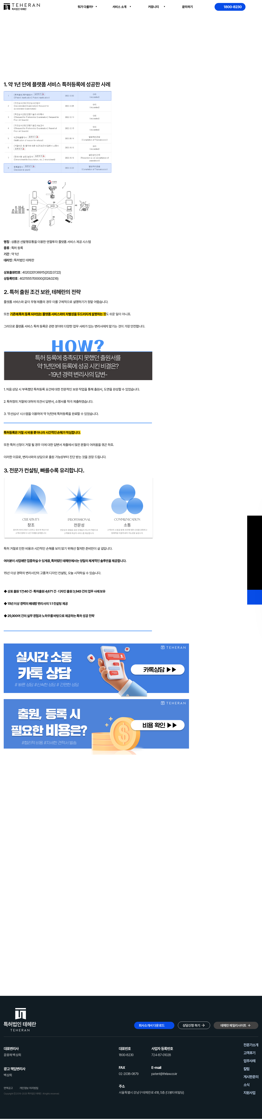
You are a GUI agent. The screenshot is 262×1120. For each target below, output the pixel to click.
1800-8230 (233, 7)
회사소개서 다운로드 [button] (152, 1025)
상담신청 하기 (191, 1025)
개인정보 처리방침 (28, 1088)
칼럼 (246, 1069)
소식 (246, 1085)
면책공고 (8, 1088)
